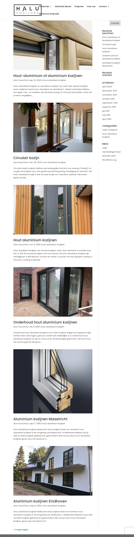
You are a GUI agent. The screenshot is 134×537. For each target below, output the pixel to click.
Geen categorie (109, 129)
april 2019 (106, 119)
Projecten (79, 7)
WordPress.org (109, 160)
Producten (44, 7)
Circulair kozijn (26, 158)
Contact (103, 7)
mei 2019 (106, 115)
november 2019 (109, 94)
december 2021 (109, 90)
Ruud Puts (23, 80)
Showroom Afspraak (49, 14)
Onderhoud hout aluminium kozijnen (45, 322)
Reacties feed (108, 155)
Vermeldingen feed (111, 152)
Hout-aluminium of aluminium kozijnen (47, 75)
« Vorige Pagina (20, 529)
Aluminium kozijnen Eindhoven (40, 501)
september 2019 (110, 103)
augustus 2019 (109, 107)
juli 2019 (105, 111)
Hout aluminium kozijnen (54, 80)
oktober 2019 (108, 99)
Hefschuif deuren (63, 7)
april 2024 (107, 86)
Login (104, 147)
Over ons (91, 7)
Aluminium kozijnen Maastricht (40, 419)
